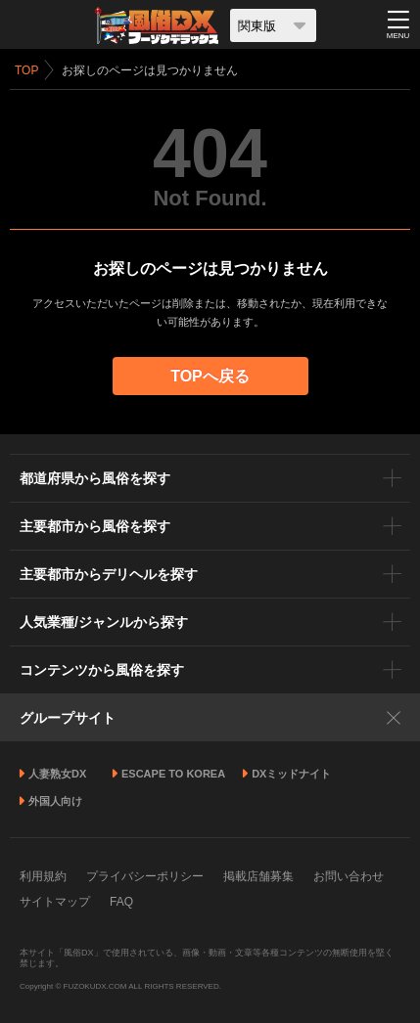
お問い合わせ (348, 876)
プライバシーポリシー (145, 876)
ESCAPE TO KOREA (173, 773)
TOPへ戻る (210, 376)
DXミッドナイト (291, 773)
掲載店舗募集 (258, 876)
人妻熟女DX (57, 773)
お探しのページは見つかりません (150, 70)
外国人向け (55, 801)
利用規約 (43, 876)
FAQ (121, 902)
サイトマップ (55, 902)
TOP (26, 70)
